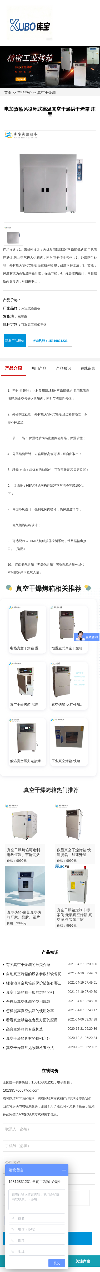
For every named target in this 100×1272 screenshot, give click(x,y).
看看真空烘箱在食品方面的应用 (32, 1020)
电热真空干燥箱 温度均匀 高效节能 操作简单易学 (28, 648)
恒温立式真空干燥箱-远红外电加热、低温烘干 (70, 648)
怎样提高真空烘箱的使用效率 (30, 1011)
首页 (8, 92)
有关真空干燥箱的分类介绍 (28, 965)
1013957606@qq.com (21, 1090)
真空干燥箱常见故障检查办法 (30, 1048)
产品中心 (24, 92)
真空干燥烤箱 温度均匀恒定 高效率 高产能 (28, 705)
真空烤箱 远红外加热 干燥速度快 (70, 705)
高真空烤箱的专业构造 (24, 1029)
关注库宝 (83, 1261)
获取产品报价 (14, 340)
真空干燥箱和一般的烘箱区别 (30, 992)
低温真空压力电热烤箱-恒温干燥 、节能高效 (28, 761)
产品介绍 (13, 368)
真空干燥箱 (46, 92)
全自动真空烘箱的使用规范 (28, 1001)
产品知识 (63, 368)
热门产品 (39, 368)
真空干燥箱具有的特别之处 (28, 1038)
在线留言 (88, 368)
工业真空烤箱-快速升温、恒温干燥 (70, 761)
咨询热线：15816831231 (49, 341)
